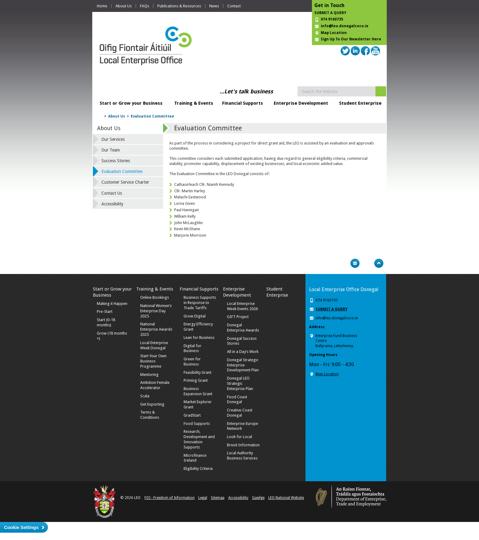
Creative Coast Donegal (239, 413)
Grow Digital (195, 316)
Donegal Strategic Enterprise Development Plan (243, 365)
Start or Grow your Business (131, 103)
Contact (234, 6)
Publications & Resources (179, 6)
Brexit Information (243, 445)
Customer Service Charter (125, 182)
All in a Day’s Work (242, 351)
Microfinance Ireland (195, 458)
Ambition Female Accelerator (155, 385)
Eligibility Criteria (198, 468)
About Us (123, 6)
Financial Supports (242, 103)
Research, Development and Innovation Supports (199, 439)
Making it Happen (112, 303)
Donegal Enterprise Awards (243, 327)
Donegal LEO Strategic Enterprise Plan (240, 383)
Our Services (113, 139)
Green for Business (192, 361)
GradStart (192, 415)
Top (378, 263)
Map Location (334, 33)
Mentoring (149, 374)
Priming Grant (196, 380)
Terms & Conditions (149, 415)
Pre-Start (104, 311)
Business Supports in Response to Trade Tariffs (200, 302)
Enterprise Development (301, 103)
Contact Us (111, 193)
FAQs (144, 6)
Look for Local (239, 436)
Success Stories (115, 160)
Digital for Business (192, 348)
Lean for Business (199, 337)
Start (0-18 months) (106, 322)
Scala (144, 396)
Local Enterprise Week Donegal (154, 345)
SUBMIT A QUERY (330, 13)
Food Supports (197, 423)
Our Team (110, 150)
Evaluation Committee (152, 116)
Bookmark (366, 263)
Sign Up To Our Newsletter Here (351, 39)
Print (343, 263)
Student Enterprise (360, 103)
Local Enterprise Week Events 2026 (242, 306)
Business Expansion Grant (198, 391)
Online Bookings (154, 297)
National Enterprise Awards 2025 (156, 329)
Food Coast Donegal (237, 399)
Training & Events (193, 103)
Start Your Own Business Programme (153, 361)
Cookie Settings (21, 527)
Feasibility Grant (197, 372)
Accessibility (112, 203)
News (214, 6)
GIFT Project (238, 316)
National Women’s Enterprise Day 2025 (156, 310)
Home (102, 6)
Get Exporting (152, 404)
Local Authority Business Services (242, 455)
